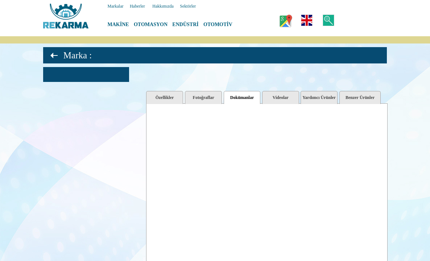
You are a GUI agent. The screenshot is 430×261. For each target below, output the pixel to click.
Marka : (77, 55)
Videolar (281, 97)
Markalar (116, 6)
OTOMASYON (151, 24)
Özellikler (165, 97)
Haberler (137, 6)
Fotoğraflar (203, 97)
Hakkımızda (163, 6)
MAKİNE (118, 24)
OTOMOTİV (217, 24)
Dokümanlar (242, 97)
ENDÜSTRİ (185, 24)
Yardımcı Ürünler (319, 97)
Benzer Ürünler (360, 97)
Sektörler (188, 6)
